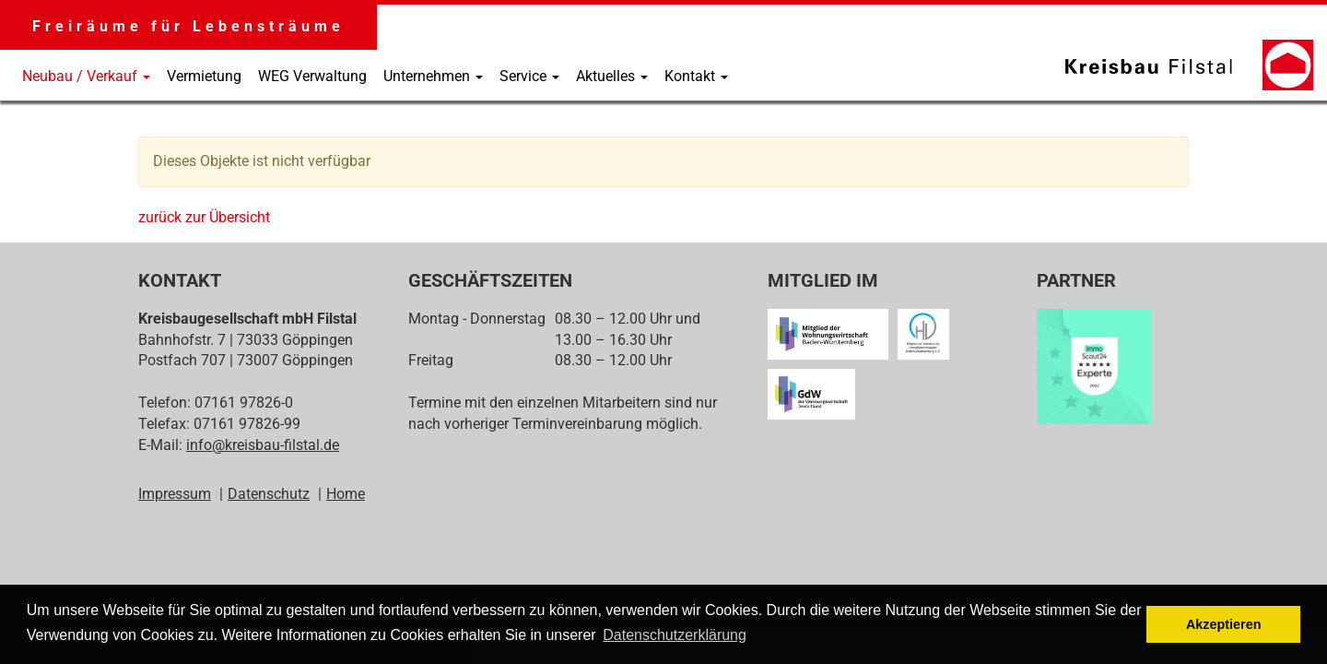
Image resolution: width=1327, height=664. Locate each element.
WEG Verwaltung (312, 76)
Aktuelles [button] (612, 76)
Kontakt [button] (696, 76)
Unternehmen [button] (433, 76)
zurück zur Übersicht (204, 217)
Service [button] (529, 76)
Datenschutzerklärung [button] (674, 635)
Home (345, 494)
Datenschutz (269, 494)
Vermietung (204, 76)
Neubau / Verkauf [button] (86, 76)
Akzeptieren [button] (1224, 624)
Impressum (174, 494)
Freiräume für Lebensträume (188, 26)
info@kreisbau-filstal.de (262, 445)
